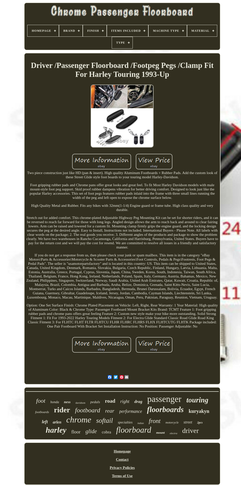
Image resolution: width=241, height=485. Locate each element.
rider (62, 410)
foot (40, 400)
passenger (164, 399)
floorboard (133, 429)
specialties (125, 422)
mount (160, 432)
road (110, 401)
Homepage (122, 451)
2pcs (200, 422)
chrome (78, 419)
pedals (95, 402)
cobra (106, 432)
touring (197, 400)
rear (109, 411)
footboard (87, 410)
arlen (57, 422)
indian (140, 423)
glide (91, 431)
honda (54, 402)
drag (138, 401)
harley (56, 429)
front (155, 421)
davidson (80, 402)
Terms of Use (122, 476)
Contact (122, 459)
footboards (42, 412)
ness (67, 402)
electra (173, 433)
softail (104, 420)
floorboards (165, 409)
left (45, 421)
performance (130, 411)
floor (75, 431)
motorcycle (172, 422)
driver (190, 430)
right (124, 401)
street (188, 422)
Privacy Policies (122, 468)
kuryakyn (199, 411)
